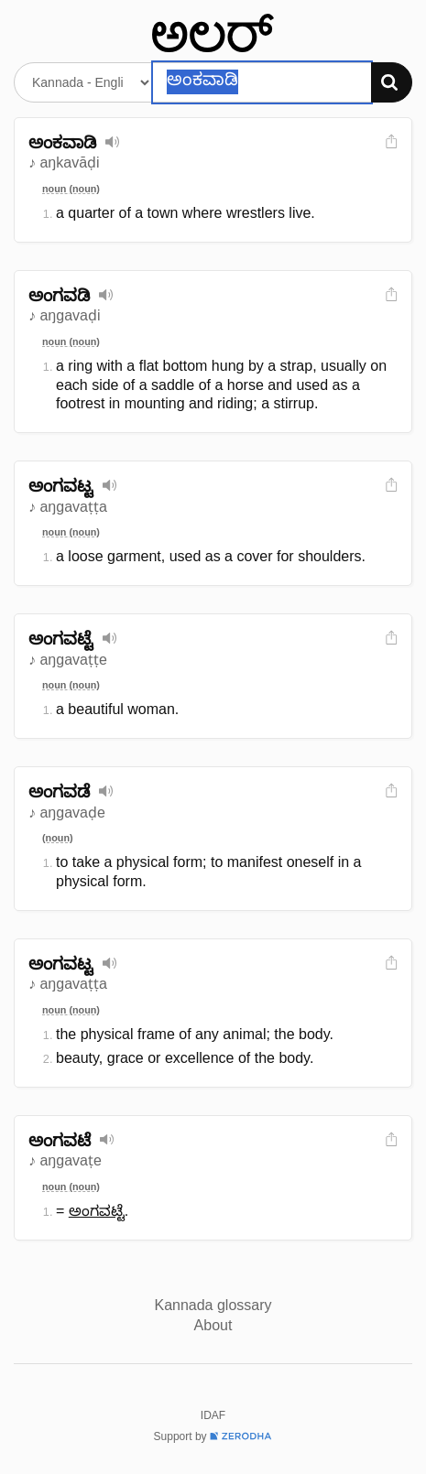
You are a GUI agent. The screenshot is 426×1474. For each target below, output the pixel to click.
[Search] (391, 82)
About (213, 1325)
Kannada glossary (212, 1305)
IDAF (213, 1415)
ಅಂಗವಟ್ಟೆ (97, 1211)
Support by (213, 1436)
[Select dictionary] (83, 82)
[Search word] (262, 82)
